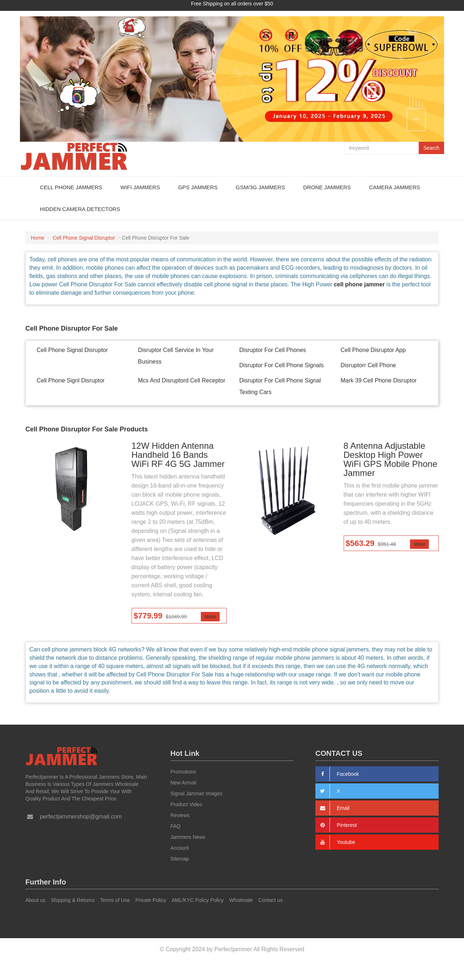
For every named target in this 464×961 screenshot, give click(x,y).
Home (37, 238)
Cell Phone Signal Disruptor (84, 238)
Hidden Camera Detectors (80, 209)
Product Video (186, 804)
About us (35, 900)
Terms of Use (115, 900)
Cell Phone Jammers (71, 187)
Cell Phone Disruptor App (373, 350)
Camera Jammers (394, 187)
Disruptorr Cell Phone (368, 365)
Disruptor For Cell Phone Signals (281, 365)
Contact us (270, 900)
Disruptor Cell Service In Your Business (176, 356)
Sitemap (179, 859)
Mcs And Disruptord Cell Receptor (181, 380)
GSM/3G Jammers (260, 187)
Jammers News (187, 837)
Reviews (180, 815)
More (210, 617)
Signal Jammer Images (196, 793)
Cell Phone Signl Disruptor (71, 380)
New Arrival (183, 783)
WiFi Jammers (140, 187)
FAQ (175, 826)
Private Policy (150, 900)
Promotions (183, 772)
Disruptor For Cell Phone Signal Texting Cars (280, 386)
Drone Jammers (327, 187)
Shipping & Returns (73, 900)
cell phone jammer (359, 284)
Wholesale (241, 900)
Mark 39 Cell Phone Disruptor (379, 380)
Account (179, 848)
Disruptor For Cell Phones (272, 350)
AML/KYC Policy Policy (197, 900)
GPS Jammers (198, 187)
